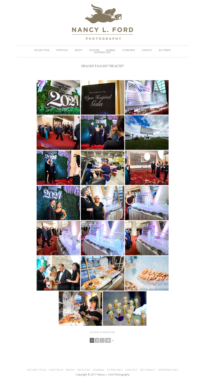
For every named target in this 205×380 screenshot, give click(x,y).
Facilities (83, 369)
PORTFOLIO (56, 369)
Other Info (115, 369)
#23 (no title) (36, 369)
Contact (131, 369)
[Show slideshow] (102, 332)
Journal (99, 369)
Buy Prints (147, 369)
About (70, 369)
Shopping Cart (168, 369)
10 (108, 340)
